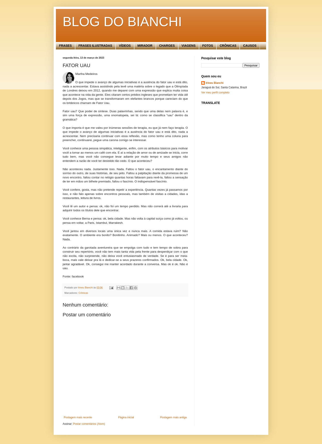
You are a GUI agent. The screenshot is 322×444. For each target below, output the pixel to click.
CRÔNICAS (228, 45)
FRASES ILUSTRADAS (95, 45)
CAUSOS (249, 45)
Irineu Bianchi (214, 83)
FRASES (65, 45)
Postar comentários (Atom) (89, 423)
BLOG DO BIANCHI (122, 21)
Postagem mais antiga (173, 417)
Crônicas (83, 293)
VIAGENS (189, 45)
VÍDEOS (125, 45)
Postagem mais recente (78, 417)
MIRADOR (145, 45)
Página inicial (126, 417)
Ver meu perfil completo (215, 92)
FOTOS (207, 45)
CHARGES (167, 45)
